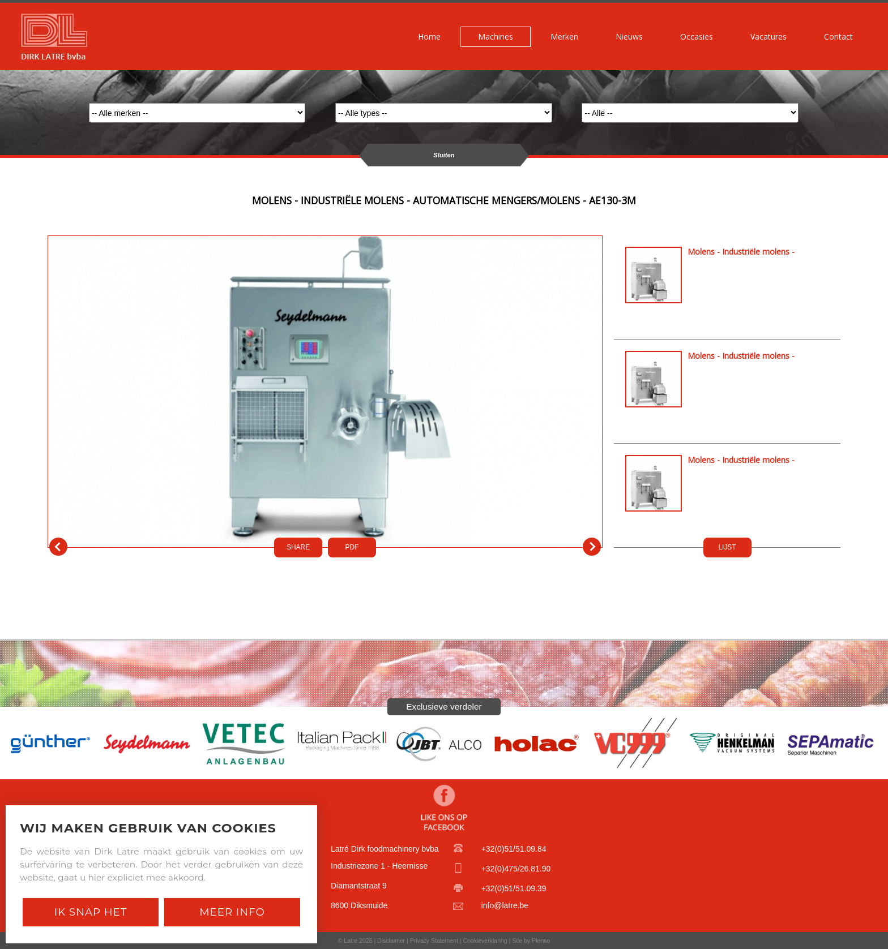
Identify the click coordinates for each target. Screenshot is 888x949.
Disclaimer (391, 940)
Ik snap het (90, 911)
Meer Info (232, 911)
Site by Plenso (531, 940)
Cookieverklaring (485, 940)
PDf (352, 547)
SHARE (298, 547)
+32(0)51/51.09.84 (514, 848)
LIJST (727, 547)
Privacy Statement (434, 940)
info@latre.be (504, 905)
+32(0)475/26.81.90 (516, 868)
